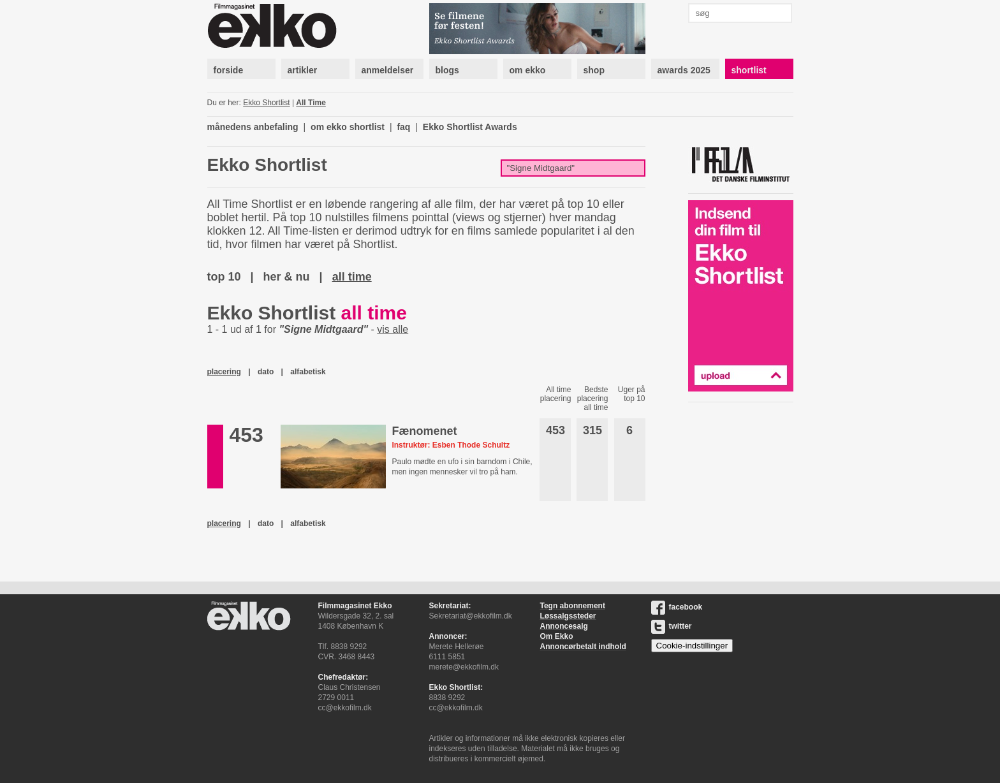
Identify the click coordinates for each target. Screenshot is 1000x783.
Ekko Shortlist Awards (470, 127)
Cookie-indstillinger (692, 645)
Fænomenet (424, 431)
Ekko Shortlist (266, 102)
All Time (310, 102)
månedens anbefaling (252, 127)
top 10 (224, 276)
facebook (677, 607)
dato (266, 371)
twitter (671, 626)
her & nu (286, 276)
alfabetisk (307, 371)
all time (352, 276)
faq (403, 127)
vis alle (392, 329)
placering (224, 371)
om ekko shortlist (348, 127)
